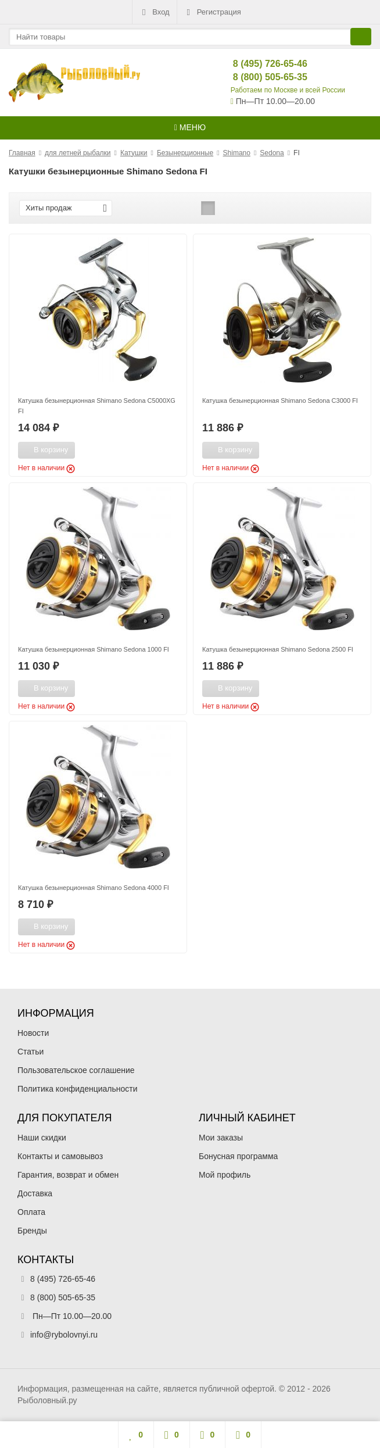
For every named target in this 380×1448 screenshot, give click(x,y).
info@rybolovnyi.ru (64, 1334)
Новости (33, 1033)
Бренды (32, 1230)
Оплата (31, 1212)
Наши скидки (41, 1137)
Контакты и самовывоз (60, 1156)
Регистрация (212, 12)
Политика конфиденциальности (77, 1088)
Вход (154, 12)
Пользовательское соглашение (76, 1070)
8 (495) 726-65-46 (260, 64)
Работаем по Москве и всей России (288, 90)
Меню (190, 127)
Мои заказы (221, 1137)
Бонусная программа (238, 1156)
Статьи (30, 1051)
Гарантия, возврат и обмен (68, 1174)
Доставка (34, 1193)
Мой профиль (224, 1174)
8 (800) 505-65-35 (260, 77)
